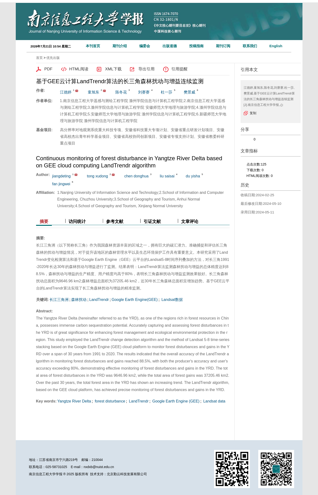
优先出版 (53, 58)
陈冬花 (121, 92)
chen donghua (136, 176)
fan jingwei (61, 184)
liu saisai (167, 176)
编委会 (144, 46)
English (275, 46)
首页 (39, 58)
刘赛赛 (144, 92)
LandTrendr (99, 300)
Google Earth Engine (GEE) (175, 401)
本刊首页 (93, 46)
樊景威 (189, 92)
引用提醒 (179, 69)
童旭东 (93, 92)
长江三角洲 (59, 300)
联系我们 (250, 46)
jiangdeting (61, 176)
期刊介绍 (120, 46)
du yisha (193, 176)
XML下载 (113, 69)
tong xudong (97, 176)
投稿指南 (196, 46)
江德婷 (65, 92)
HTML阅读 (78, 69)
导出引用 (146, 69)
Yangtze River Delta (74, 401)
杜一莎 (166, 92)
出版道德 (169, 46)
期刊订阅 (223, 46)
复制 (253, 113)
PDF (48, 69)
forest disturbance (109, 401)
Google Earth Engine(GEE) (135, 300)
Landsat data (213, 401)
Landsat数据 (171, 300)
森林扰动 (78, 300)
